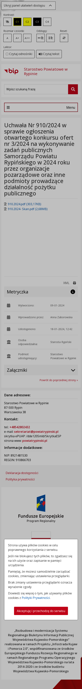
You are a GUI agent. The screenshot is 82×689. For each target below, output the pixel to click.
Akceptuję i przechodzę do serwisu (41, 611)
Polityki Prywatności (36, 598)
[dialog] (41, 344)
